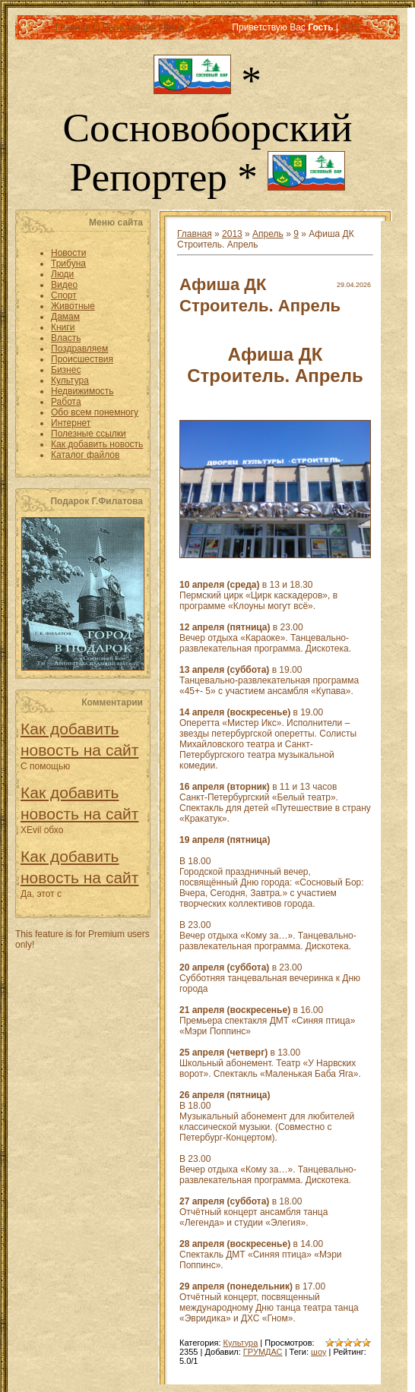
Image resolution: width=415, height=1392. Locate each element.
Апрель (268, 234)
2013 (232, 234)
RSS (350, 27)
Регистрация (129, 27)
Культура (240, 1342)
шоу (318, 1351)
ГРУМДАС (263, 1351)
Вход (173, 27)
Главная (72, 27)
